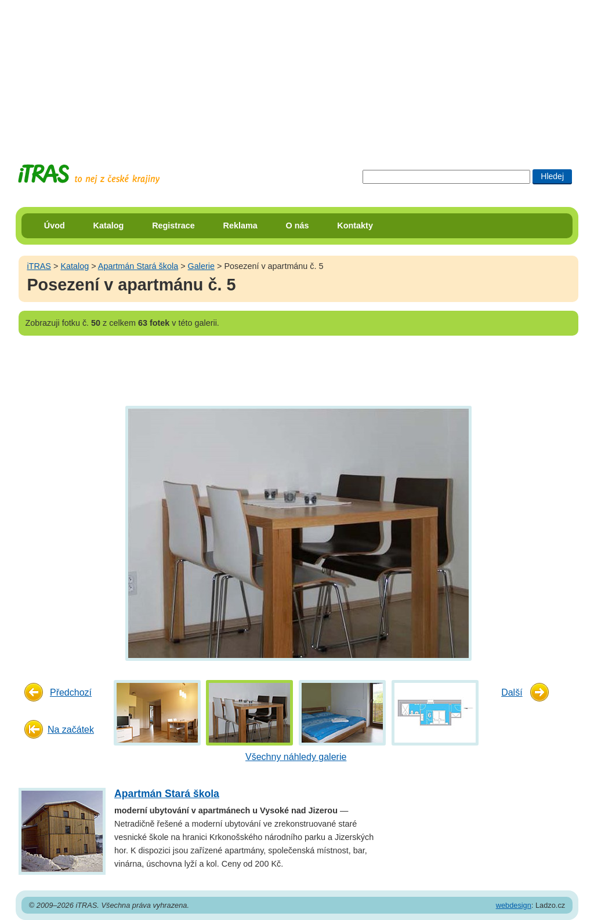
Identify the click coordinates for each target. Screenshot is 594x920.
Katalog (108, 225)
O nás (297, 225)
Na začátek (71, 729)
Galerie (201, 266)
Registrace (173, 225)
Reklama (240, 225)
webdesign (513, 905)
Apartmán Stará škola (138, 266)
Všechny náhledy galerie (295, 757)
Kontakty (355, 225)
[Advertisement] (297, 72)
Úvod (54, 225)
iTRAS (39, 266)
